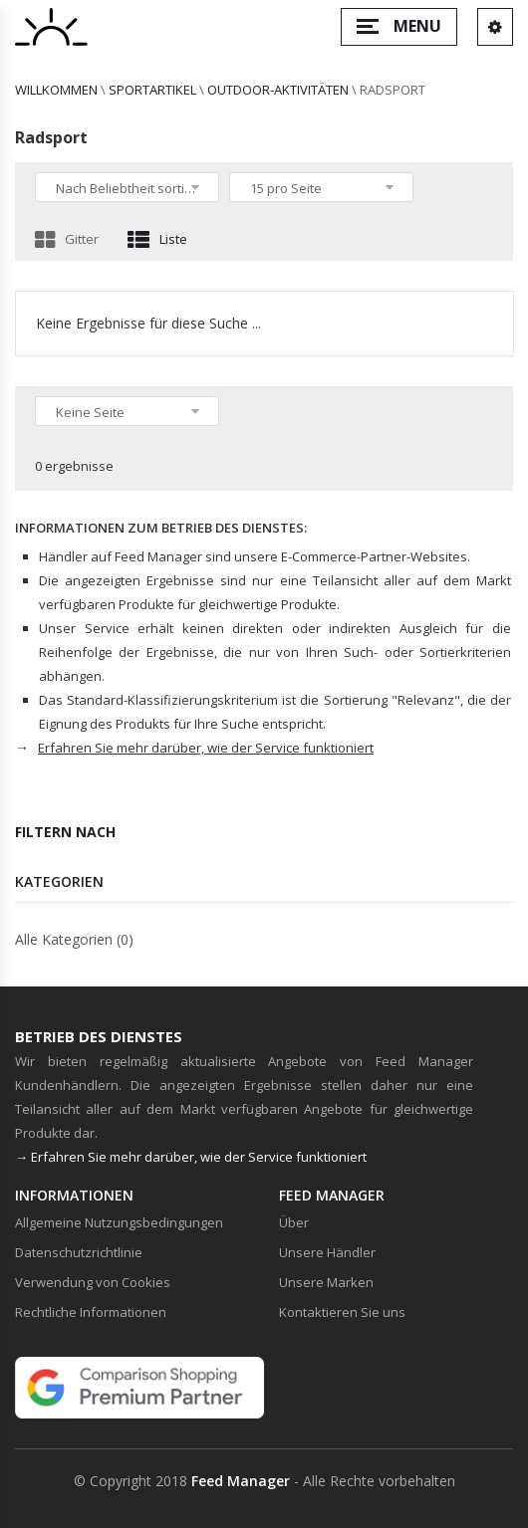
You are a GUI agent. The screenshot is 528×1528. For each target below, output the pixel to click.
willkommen (56, 90)
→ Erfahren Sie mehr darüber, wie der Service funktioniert (191, 1157)
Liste (157, 239)
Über (294, 1222)
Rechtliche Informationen (90, 1312)
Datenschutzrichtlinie (78, 1252)
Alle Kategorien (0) (74, 939)
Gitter (67, 239)
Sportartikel (152, 90)
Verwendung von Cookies (92, 1282)
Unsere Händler (327, 1252)
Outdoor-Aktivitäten (278, 90)
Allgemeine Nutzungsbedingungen (119, 1222)
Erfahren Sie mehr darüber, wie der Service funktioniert (206, 748)
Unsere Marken (326, 1282)
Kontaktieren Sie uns (342, 1312)
